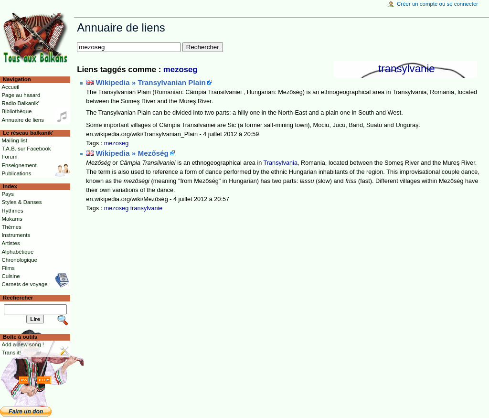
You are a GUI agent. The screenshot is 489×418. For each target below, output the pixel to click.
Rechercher (18, 297)
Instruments (15, 235)
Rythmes (12, 211)
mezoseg (180, 69)
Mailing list (14, 140)
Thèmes (11, 227)
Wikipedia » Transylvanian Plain (151, 82)
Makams (11, 219)
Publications (16, 173)
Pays (7, 194)
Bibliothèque (16, 111)
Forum (9, 157)
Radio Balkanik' (20, 103)
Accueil (10, 87)
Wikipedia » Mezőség (132, 153)
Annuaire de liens (22, 120)
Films (7, 268)
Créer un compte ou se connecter (437, 4)
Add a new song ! (22, 344)
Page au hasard (20, 95)
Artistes (10, 243)
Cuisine (10, 276)
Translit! (11, 352)
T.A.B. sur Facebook (26, 148)
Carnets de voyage (24, 284)
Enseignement (18, 165)
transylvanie (406, 69)
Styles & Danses (21, 202)
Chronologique (19, 260)
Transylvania (281, 163)
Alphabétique (17, 252)
